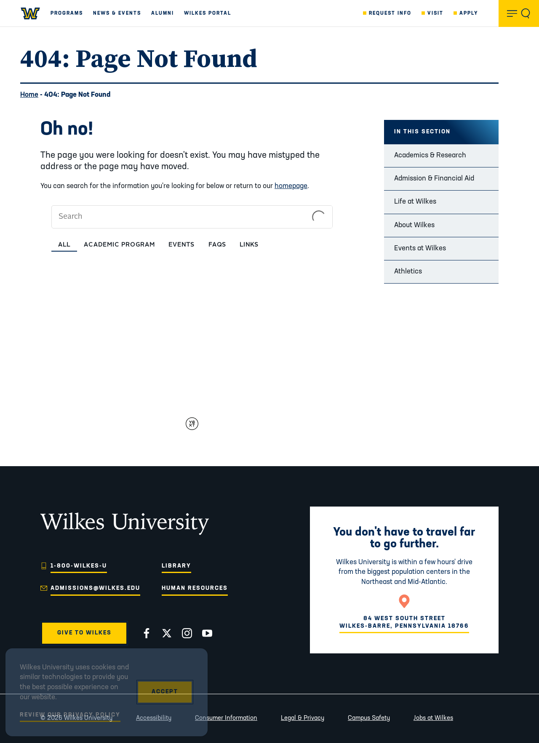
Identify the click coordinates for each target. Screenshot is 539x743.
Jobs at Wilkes (433, 718)
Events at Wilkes (420, 248)
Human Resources (195, 588)
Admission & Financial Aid (434, 178)
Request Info (390, 13)
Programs (67, 13)
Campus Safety (369, 718)
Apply (468, 13)
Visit (435, 13)
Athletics (408, 271)
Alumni (162, 13)
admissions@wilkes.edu (95, 588)
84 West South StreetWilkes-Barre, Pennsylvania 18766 (404, 622)
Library (176, 566)
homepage (291, 186)
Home (29, 94)
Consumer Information (226, 718)
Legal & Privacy (302, 718)
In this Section (422, 132)
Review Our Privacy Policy (70, 715)
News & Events (117, 13)
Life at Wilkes (415, 201)
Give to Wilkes (84, 633)
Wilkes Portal (207, 13)
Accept (165, 692)
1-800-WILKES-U (79, 566)
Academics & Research (430, 155)
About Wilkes (414, 225)
